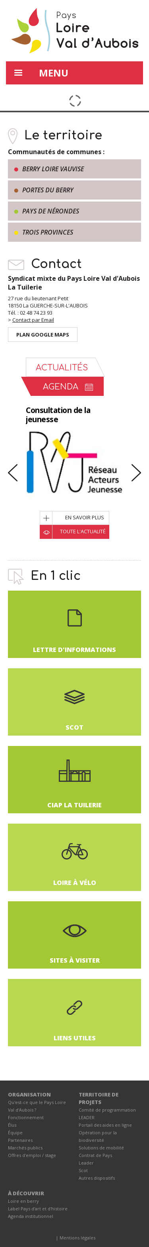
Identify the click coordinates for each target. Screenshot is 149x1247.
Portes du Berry (48, 190)
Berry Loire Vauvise (53, 168)
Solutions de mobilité (101, 1148)
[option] (74, 467)
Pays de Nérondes (50, 211)
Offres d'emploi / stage (32, 1155)
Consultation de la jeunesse (58, 415)
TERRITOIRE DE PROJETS (98, 1098)
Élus (12, 1125)
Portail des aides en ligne (105, 1125)
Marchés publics (25, 1148)
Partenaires (20, 1140)
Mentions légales (77, 1238)
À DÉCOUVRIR (26, 1193)
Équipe (15, 1132)
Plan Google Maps (42, 334)
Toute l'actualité (83, 531)
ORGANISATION (29, 1094)
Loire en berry (23, 1201)
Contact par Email (33, 319)
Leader (86, 1163)
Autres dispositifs (97, 1178)
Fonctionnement (26, 1117)
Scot (83, 1170)
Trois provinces (47, 232)
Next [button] (136, 473)
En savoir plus (84, 517)
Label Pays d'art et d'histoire (38, 1209)
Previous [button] (12, 473)
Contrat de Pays (95, 1155)
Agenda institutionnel (30, 1216)
